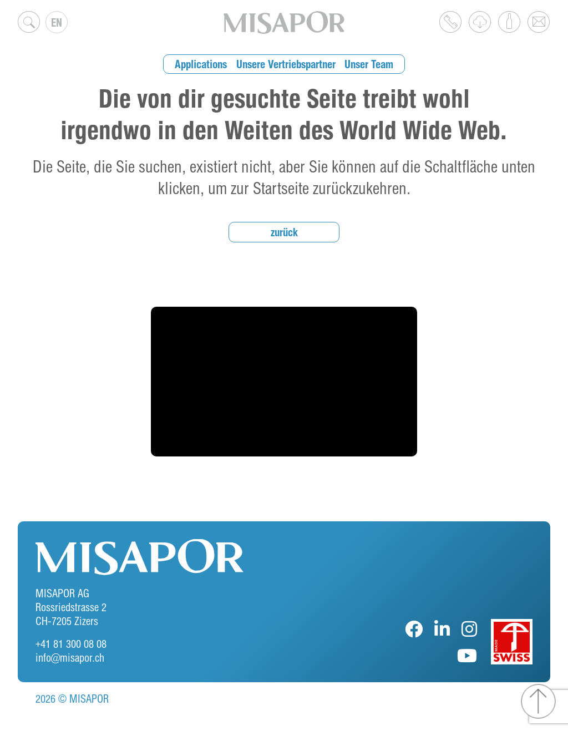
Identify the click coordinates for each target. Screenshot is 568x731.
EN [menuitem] (56, 22)
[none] (56, 22)
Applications (201, 64)
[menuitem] (56, 22)
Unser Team (368, 64)
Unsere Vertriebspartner (286, 64)
